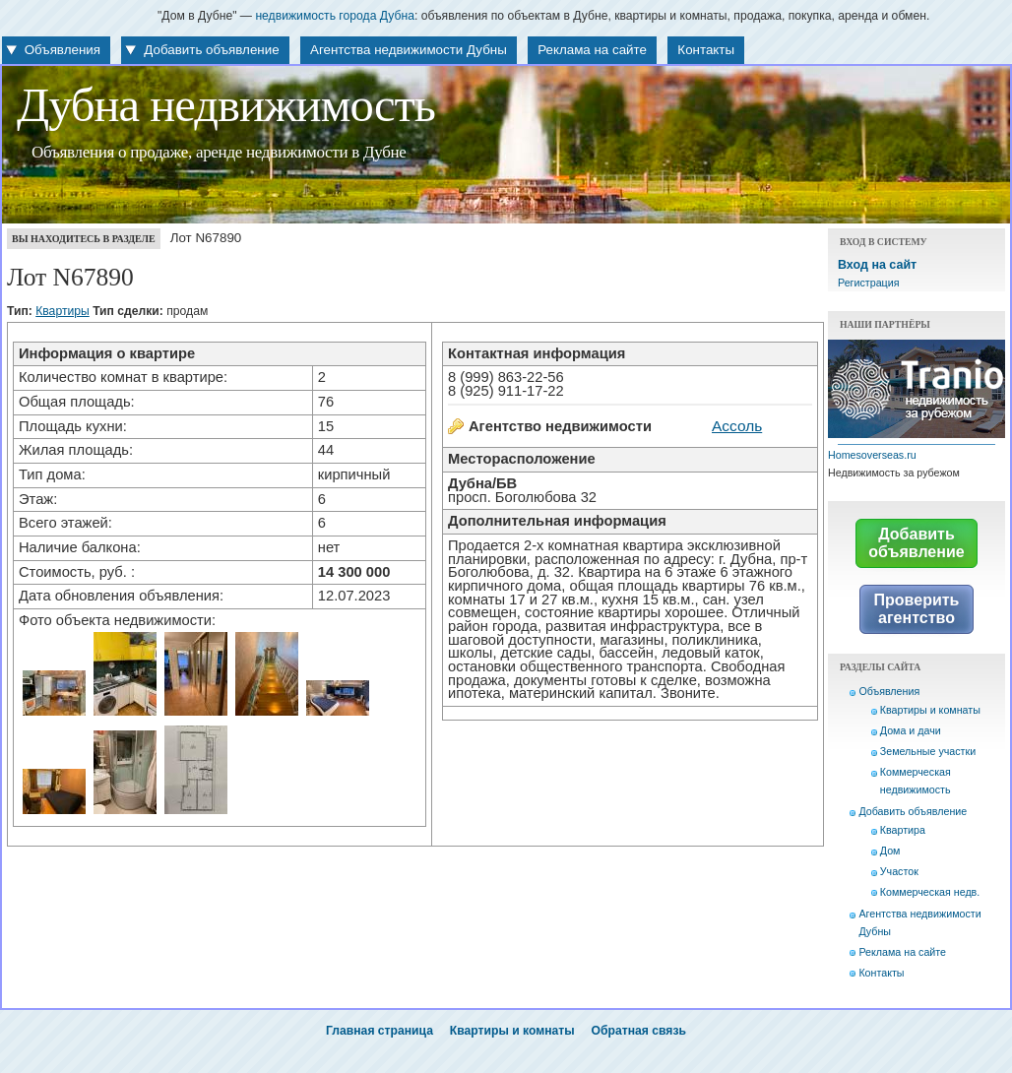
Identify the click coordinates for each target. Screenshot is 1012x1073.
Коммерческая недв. (930, 892)
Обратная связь (639, 1031)
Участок (899, 871)
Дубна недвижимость (226, 105)
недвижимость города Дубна (334, 16)
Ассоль (737, 425)
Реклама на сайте (592, 49)
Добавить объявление (211, 49)
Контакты (705, 49)
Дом (890, 850)
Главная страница (379, 1031)
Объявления (62, 49)
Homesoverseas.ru (872, 455)
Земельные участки (928, 751)
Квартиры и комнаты (930, 710)
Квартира (902, 830)
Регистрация (868, 282)
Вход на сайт (877, 265)
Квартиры (62, 311)
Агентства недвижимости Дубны (408, 49)
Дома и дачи (910, 730)
